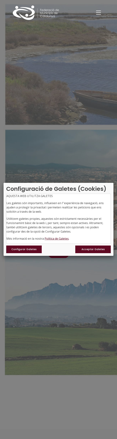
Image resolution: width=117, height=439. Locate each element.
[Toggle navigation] (98, 12)
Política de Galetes (57, 239)
